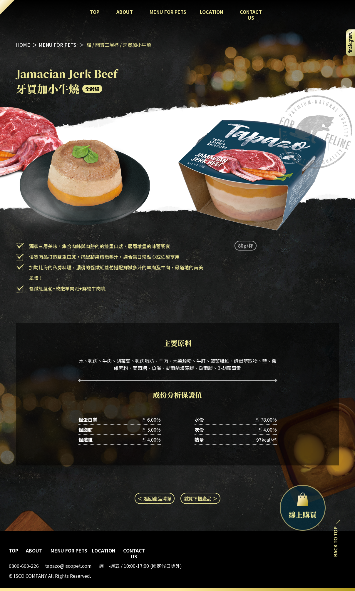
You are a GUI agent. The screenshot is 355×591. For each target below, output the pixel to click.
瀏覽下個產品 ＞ (200, 498)
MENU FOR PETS (58, 44)
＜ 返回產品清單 (155, 498)
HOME (23, 44)
